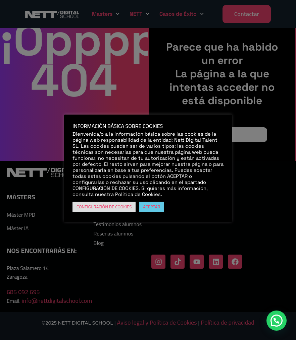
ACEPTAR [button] (151, 207)
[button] (276, 321)
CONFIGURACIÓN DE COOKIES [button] (104, 207)
